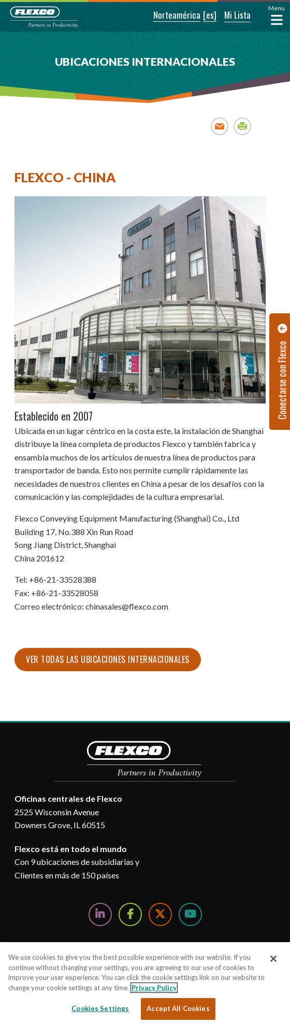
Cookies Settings (100, 1008)
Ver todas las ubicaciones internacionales (108, 659)
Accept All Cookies (178, 1008)
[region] (145, 983)
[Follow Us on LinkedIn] (100, 914)
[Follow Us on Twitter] (160, 914)
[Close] (273, 958)
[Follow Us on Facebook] (130, 914)
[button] (169, 15)
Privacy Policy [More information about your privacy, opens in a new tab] (154, 988)
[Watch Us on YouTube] (190, 914)
